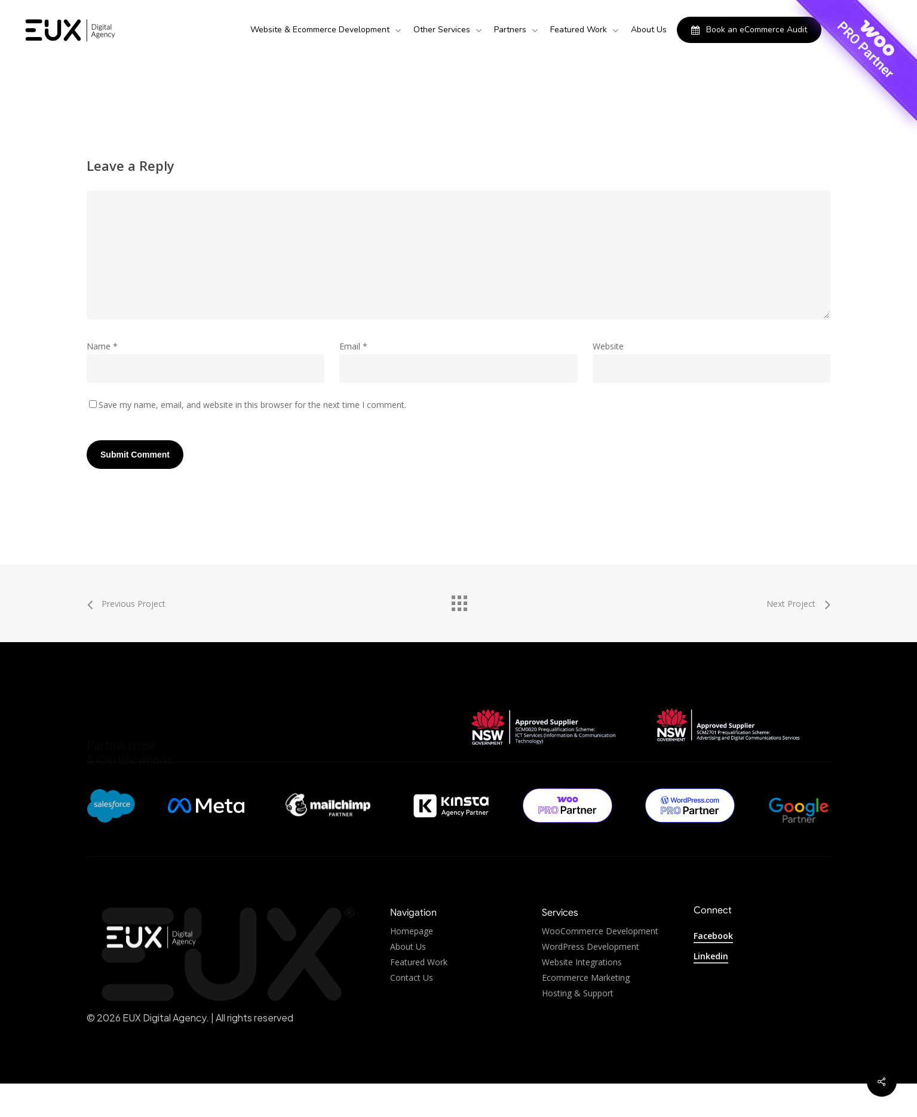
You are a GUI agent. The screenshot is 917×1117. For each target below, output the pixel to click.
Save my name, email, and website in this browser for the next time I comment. (252, 404)
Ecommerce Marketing (586, 1005)
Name (102, 346)
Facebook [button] (713, 935)
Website (608, 346)
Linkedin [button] (711, 956)
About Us (408, 974)
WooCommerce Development (600, 959)
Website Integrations (582, 990)
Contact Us (411, 1005)
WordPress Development (590, 974)
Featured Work (418, 990)
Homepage (411, 959)
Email (353, 346)
